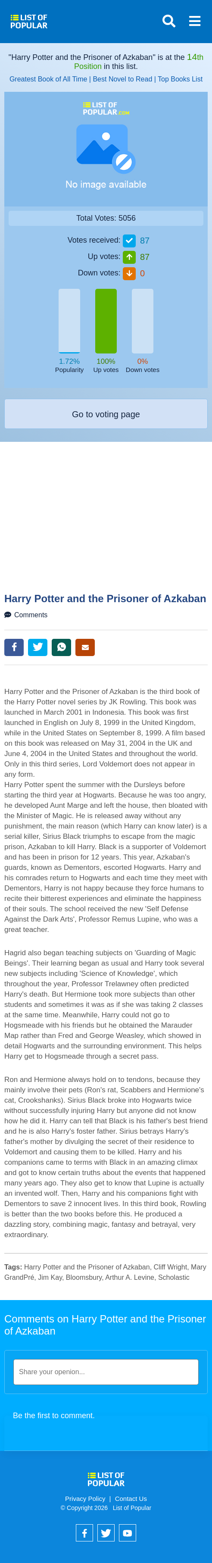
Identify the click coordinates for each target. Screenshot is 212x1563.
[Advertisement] (106, 528)
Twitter (37, 647)
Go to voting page (106, 414)
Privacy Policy (85, 1498)
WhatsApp (61, 647)
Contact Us (131, 1498)
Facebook (14, 647)
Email (85, 647)
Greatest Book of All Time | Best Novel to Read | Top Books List (106, 79)
